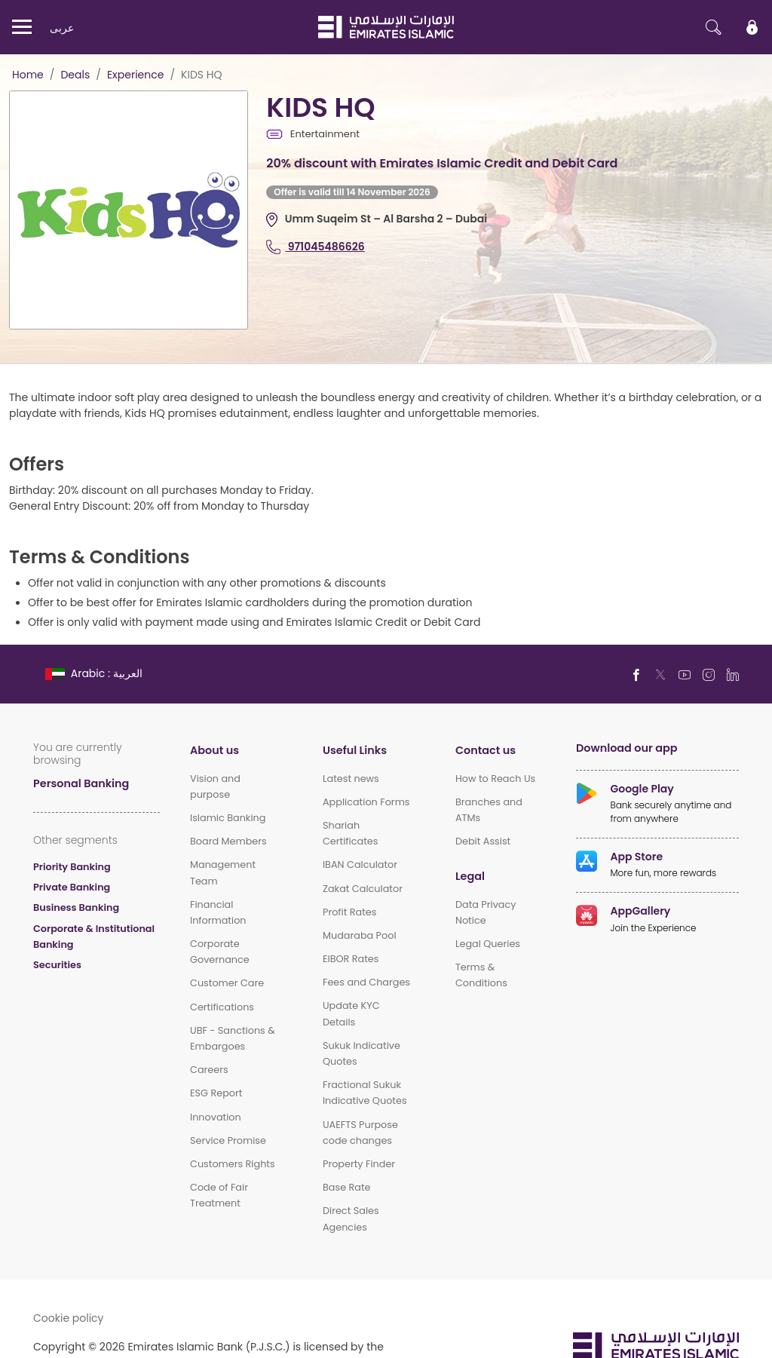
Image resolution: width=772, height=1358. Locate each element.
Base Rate (347, 1187)
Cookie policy (68, 1317)
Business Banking (76, 907)
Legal (470, 875)
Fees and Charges (366, 982)
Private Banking (71, 887)
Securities (57, 964)
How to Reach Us (495, 778)
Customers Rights (232, 1163)
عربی (62, 27)
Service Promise (228, 1140)
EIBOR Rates (351, 958)
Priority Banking (72, 866)
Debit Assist (482, 841)
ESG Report (216, 1093)
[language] (95, 673)
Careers (209, 1069)
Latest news (351, 778)
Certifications (222, 1007)
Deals (75, 74)
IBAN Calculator (360, 864)
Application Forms (366, 802)
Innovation (215, 1117)
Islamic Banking (227, 817)
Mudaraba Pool (360, 935)
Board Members (228, 841)
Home (28, 74)
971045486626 (315, 246)
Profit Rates (350, 912)
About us (214, 749)
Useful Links (355, 749)
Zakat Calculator (363, 888)
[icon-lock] (752, 27)
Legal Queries (487, 943)
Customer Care (227, 983)
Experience (135, 74)
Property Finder (359, 1163)
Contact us (485, 749)
